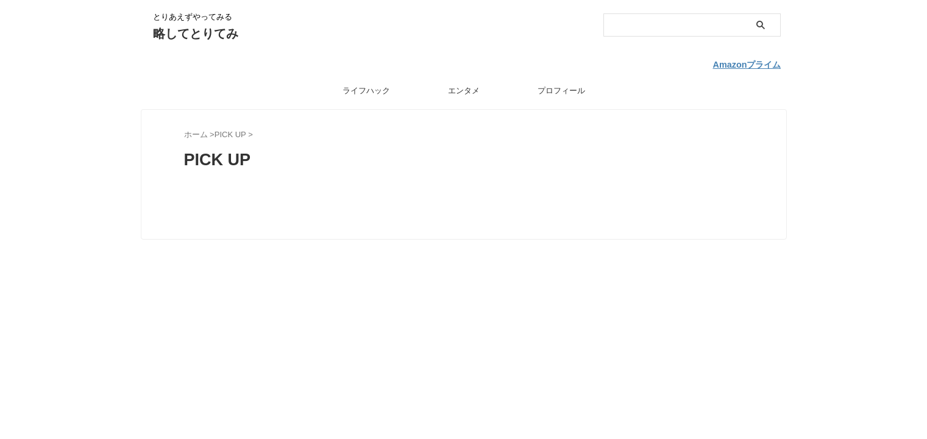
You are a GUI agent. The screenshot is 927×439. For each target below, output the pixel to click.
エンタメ (464, 87)
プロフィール (561, 87)
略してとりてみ (195, 33)
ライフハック (366, 87)
